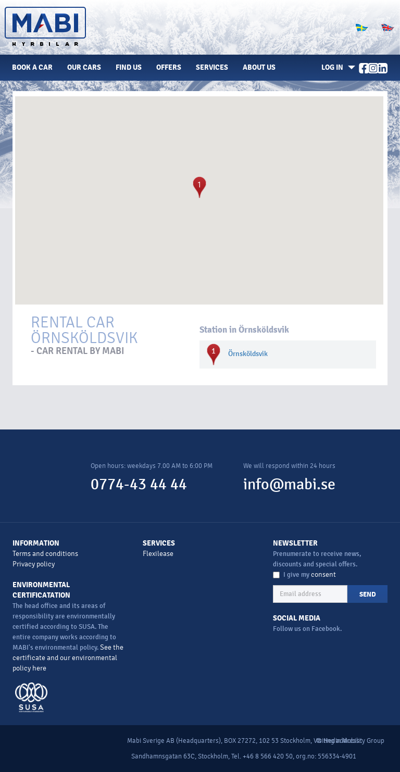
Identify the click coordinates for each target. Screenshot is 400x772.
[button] (336, 68)
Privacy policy (33, 564)
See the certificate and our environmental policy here (67, 657)
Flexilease (158, 554)
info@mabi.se (289, 484)
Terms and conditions (45, 554)
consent (323, 574)
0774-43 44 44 (139, 484)
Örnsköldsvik (248, 353)
